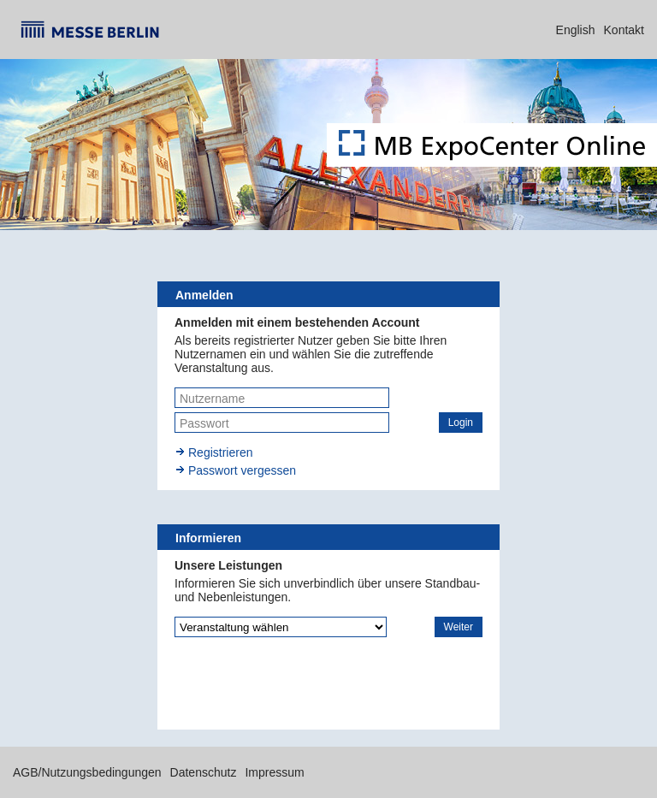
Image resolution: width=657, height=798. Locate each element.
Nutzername (212, 398)
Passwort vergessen (242, 470)
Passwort (204, 423)
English (575, 30)
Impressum (274, 772)
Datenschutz (203, 772)
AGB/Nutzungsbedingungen (87, 772)
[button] (460, 422)
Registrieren (220, 452)
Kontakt (624, 30)
